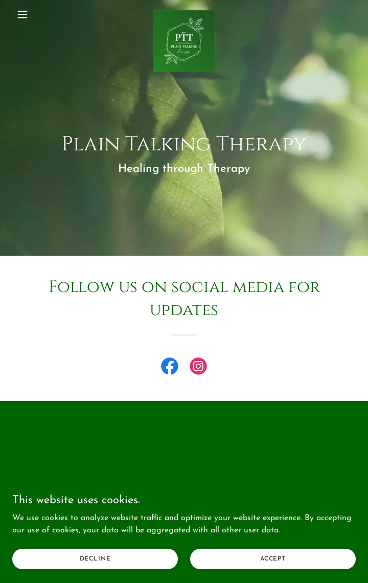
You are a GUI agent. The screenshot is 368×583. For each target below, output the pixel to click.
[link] (184, 14)
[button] (38, 14)
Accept (273, 558)
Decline (95, 558)
